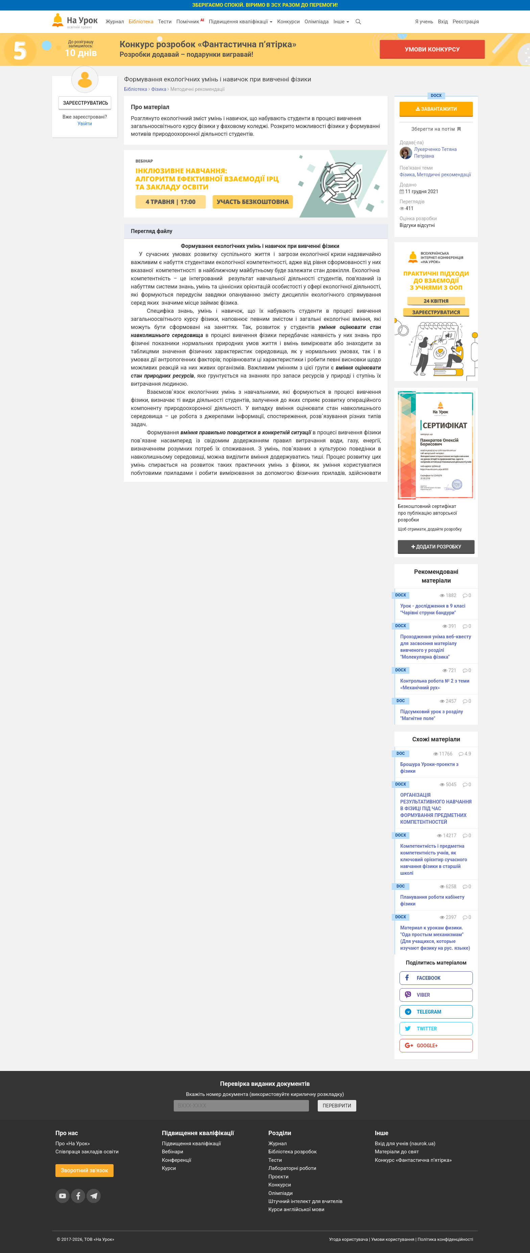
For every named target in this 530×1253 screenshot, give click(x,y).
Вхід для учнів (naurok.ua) (405, 1144)
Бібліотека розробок (292, 1152)
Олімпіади (280, 1193)
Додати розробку (436, 546)
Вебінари (172, 1152)
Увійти (84, 123)
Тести (165, 22)
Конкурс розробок (208, 44)
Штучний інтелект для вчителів (305, 1201)
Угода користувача (348, 1239)
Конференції (176, 1160)
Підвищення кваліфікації (240, 22)
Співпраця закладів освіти (87, 1152)
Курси (169, 1168)
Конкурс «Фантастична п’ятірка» (413, 1160)
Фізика (407, 174)
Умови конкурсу (432, 49)
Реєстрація (466, 22)
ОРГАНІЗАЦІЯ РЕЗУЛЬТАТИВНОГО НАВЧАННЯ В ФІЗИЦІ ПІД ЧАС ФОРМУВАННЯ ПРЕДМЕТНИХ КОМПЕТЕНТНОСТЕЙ (436, 808)
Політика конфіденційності (445, 1239)
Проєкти (278, 1177)
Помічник (190, 21)
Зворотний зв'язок (84, 1170)
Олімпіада (317, 22)
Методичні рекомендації (444, 174)
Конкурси (288, 22)
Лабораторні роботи (292, 1168)
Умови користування (392, 1239)
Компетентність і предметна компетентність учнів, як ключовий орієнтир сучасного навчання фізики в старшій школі (433, 859)
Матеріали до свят (397, 1152)
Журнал (114, 22)
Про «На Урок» (72, 1144)
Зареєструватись (85, 103)
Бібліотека (141, 22)
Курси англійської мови (296, 1209)
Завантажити (436, 109)
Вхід (443, 22)
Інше (341, 22)
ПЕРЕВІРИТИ (337, 1105)
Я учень (424, 22)
